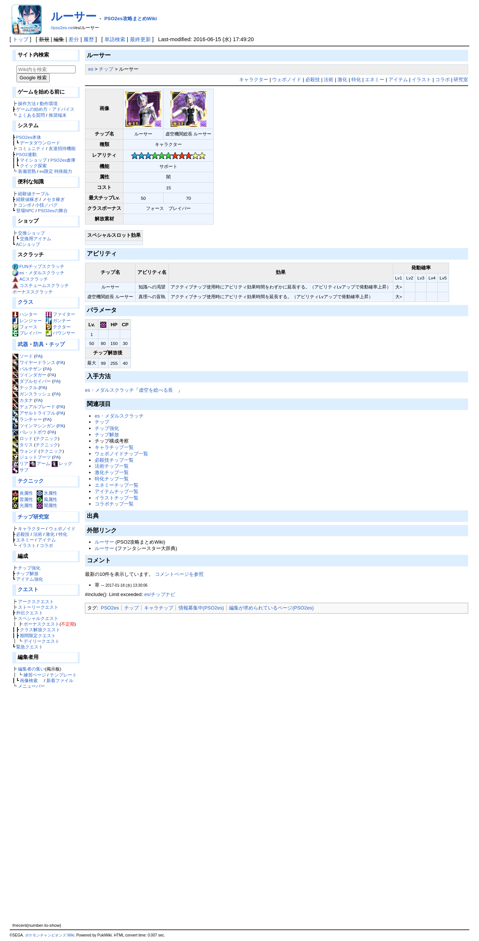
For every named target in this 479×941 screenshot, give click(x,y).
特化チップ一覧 (112, 479)
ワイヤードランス (33, 362)
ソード (22, 356)
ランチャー (27, 419)
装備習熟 (27, 171)
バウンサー (60, 332)
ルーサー (74, 16)
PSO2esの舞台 (52, 210)
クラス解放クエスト (40, 629)
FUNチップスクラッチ (41, 266)
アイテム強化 (29, 579)
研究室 (461, 79)
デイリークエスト (42, 641)
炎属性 (22, 493)
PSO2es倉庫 (63, 160)
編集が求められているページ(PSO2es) (271, 608)
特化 (62, 534)
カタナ (22, 400)
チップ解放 (27, 573)
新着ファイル (59, 680)
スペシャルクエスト (38, 618)
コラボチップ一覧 (114, 504)
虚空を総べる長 (156, 390)
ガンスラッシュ (31, 393)
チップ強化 (29, 567)
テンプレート (63, 674)
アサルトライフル (33, 412)
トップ (20, 39)
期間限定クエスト (38, 635)
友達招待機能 (62, 148)
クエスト (28, 589)
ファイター (60, 314)
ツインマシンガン (33, 425)
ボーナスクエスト (42, 623)
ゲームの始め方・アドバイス (45, 109)
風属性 (47, 499)
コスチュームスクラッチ (44, 285)
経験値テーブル (33, 193)
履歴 (88, 39)
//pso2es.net (62, 27)
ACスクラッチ (33, 279)
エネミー (25, 539)
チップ (57, 344)
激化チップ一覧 (112, 472)
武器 (23, 344)
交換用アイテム (35, 238)
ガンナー (58, 320)
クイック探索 (33, 165)
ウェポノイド (62, 528)
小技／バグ (46, 204)
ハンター (24, 314)
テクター (58, 326)
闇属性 (47, 505)
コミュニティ (31, 148)
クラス (25, 302)
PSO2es (110, 608)
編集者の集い (31, 668)
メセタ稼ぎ (53, 199)
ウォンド (24, 451)
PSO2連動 (26, 154)
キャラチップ (158, 608)
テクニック (47, 438)
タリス (22, 444)
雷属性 (22, 499)
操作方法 (27, 103)
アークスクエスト (36, 601)
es (91, 69)
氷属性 (47, 493)
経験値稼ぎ (27, 199)
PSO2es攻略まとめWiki (130, 18)
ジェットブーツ (31, 457)
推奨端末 (58, 115)
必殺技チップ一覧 (114, 460)
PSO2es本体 (28, 137)
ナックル (24, 387)
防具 (38, 344)
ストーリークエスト (38, 607)
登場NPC (25, 210)
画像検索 (29, 680)
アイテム (47, 539)
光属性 (22, 505)
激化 (50, 534)
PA (38, 356)
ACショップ (28, 244)
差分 (73, 39)
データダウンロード (40, 142)
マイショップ (33, 160)
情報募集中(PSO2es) (201, 608)
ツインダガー (29, 374)
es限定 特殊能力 (56, 171)
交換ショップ (31, 232)
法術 (37, 534)
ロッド (22, 438)
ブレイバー (27, 332)
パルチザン (27, 368)
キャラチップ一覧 (114, 447)
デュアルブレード (33, 406)
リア (20, 463)
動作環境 (49, 103)
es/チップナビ (159, 594)
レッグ (62, 463)
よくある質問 (31, 115)
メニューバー (31, 686)
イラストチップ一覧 (116, 498)
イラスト (27, 545)
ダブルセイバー (31, 381)
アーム (40, 463)
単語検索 (114, 39)
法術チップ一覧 (112, 466)
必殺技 (23, 534)
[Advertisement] (45, 805)
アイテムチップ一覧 (116, 491)
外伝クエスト (29, 612)
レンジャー (27, 320)
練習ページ (35, 674)
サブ (20, 469)
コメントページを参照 (179, 574)
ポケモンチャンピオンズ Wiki (49, 935)
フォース (24, 326)
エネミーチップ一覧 (116, 485)
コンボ (24, 204)
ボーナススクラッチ (32, 291)
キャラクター (31, 528)
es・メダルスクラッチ (41, 272)
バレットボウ (29, 432)
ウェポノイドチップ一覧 (121, 453)
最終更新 (140, 39)
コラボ (46, 545)
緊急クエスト (29, 646)
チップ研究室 (33, 517)
